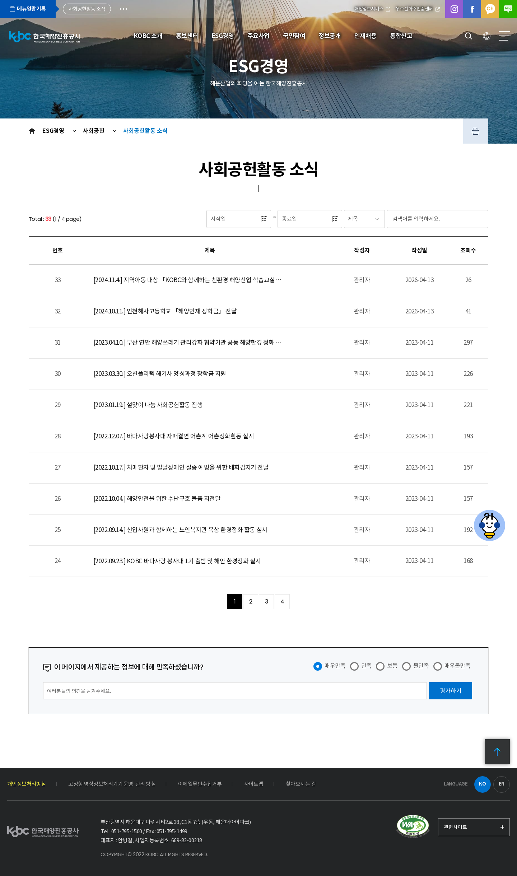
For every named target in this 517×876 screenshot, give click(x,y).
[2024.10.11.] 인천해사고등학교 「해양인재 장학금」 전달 (165, 311)
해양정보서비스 (372, 9)
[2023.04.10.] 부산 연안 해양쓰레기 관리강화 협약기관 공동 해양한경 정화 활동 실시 (189, 342)
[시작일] (233, 219)
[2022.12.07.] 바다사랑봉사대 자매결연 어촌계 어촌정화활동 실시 (173, 436)
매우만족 (335, 665)
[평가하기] (450, 690)
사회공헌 (94, 131)
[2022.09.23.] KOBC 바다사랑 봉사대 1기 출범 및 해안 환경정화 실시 (177, 561)
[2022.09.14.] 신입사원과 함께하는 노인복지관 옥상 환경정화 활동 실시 (180, 530)
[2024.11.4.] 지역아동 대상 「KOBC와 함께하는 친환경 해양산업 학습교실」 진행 (189, 280)
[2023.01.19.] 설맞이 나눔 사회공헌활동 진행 (147, 405)
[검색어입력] (424, 219)
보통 (392, 665)
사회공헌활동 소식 (145, 131)
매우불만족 (457, 665)
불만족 (421, 665)
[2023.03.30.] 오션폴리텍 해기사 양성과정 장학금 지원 (159, 374)
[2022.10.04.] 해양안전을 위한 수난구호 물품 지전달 (156, 499)
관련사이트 (455, 827)
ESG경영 (54, 131)
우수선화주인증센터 (418, 9)
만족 (366, 665)
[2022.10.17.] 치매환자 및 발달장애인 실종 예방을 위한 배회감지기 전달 (181, 467)
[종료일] (304, 219)
